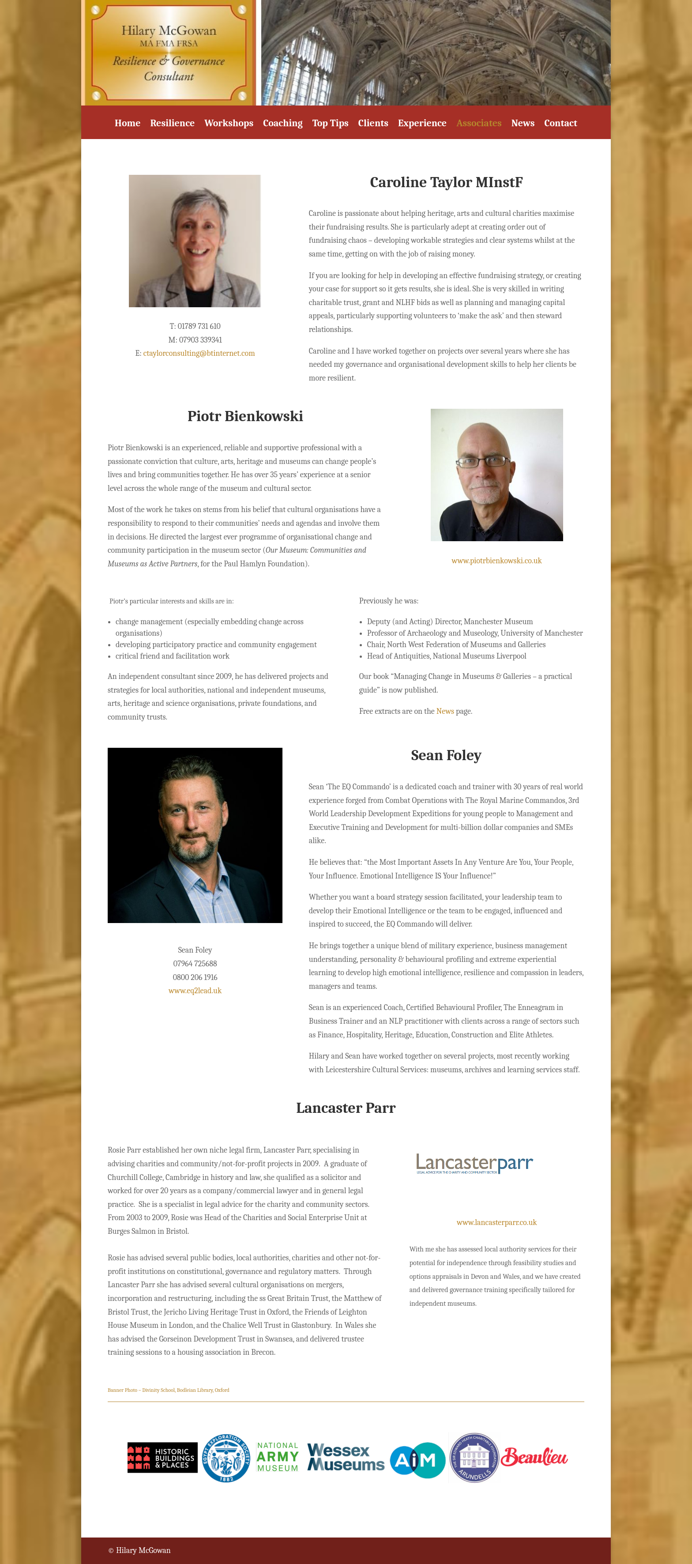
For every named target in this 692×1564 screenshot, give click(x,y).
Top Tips (330, 124)
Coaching (283, 124)
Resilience (172, 124)
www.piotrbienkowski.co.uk (497, 560)
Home (127, 124)
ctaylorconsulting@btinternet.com (199, 353)
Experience (422, 124)
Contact (560, 124)
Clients (373, 124)
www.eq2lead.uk (195, 990)
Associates (479, 124)
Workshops (228, 124)
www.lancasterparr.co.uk (497, 1222)
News (523, 124)
